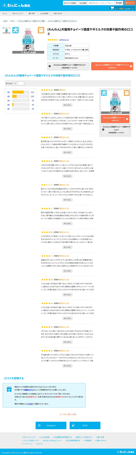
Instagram (51, 425)
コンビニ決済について (31, 440)
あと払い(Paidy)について (53, 440)
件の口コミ (64, 39)
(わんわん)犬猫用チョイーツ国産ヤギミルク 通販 (31, 21)
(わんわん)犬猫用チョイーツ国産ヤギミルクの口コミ (62, 21)
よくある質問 (44, 13)
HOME (5, 21)
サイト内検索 (70, 3)
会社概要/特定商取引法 (63, 437)
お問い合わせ (58, 13)
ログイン (130, 2)
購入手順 (32, 13)
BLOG (85, 425)
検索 (119, 3)
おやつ (12, 21)
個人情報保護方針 (73, 440)
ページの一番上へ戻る (68, 414)
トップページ (27, 443)
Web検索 (82, 3)
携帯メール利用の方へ (84, 437)
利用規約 (88, 440)
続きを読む (67, 105)
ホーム (5, 13)
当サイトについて (17, 13)
